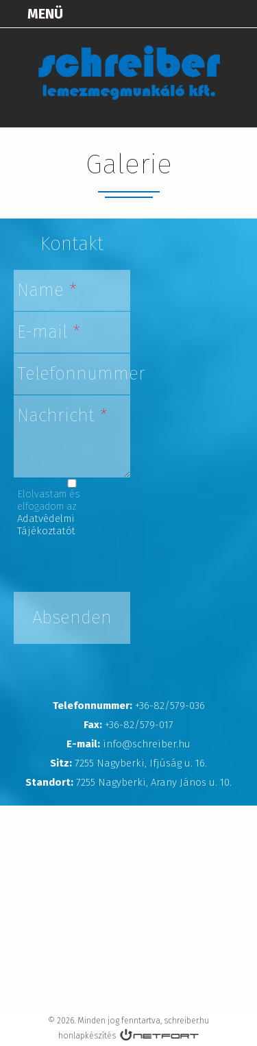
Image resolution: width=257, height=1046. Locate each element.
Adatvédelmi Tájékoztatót (46, 524)
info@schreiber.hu (240, 13)
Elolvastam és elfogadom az (48, 512)
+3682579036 (206, 13)
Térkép (172, 13)
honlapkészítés (87, 1036)
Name (47, 290)
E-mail (48, 332)
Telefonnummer (73, 373)
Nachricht (62, 415)
